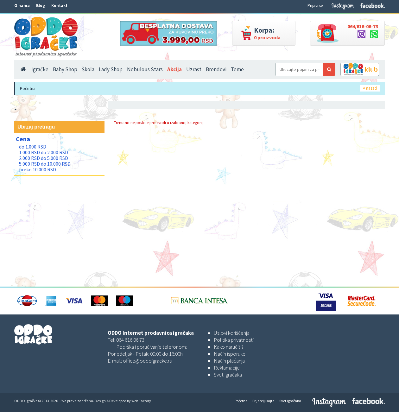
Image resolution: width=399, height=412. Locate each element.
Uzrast (193, 69)
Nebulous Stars (145, 69)
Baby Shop (65, 69)
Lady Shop (111, 69)
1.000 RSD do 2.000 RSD (43, 152)
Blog (40, 5)
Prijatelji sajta (263, 400)
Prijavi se (315, 5)
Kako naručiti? (229, 346)
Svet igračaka (228, 374)
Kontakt (59, 5)
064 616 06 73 (130, 339)
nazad (370, 88)
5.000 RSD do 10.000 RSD (45, 164)
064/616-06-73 (362, 26)
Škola (88, 69)
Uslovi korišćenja (232, 332)
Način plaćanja (229, 360)
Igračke (39, 69)
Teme (237, 69)
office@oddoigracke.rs (147, 360)
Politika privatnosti (234, 339)
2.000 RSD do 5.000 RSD (43, 158)
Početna (27, 88)
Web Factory (141, 400)
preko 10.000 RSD (37, 169)
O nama (22, 5)
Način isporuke (229, 353)
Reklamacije (227, 367)
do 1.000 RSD (32, 146)
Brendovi (216, 69)
